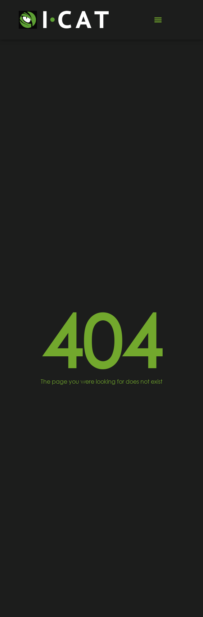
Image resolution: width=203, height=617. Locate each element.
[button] (158, 20)
